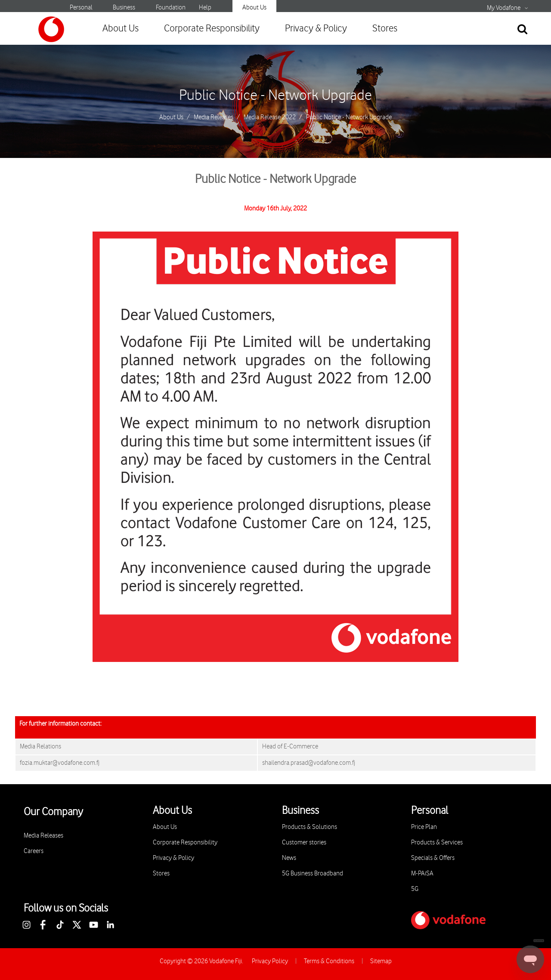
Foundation (171, 7)
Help (205, 7)
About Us (254, 7)
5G (414, 889)
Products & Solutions (309, 827)
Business (124, 7)
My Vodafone (503, 8)
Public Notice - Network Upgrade (275, 95)
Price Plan (424, 827)
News (289, 858)
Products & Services (437, 842)
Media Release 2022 (270, 117)
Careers (33, 851)
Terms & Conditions (329, 961)
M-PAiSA (422, 873)
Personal (81, 7)
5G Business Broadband (312, 873)
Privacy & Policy (316, 28)
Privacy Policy (270, 961)
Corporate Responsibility (212, 28)
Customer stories (304, 842)
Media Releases (213, 117)
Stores (384, 28)
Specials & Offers (433, 858)
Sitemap (381, 961)
